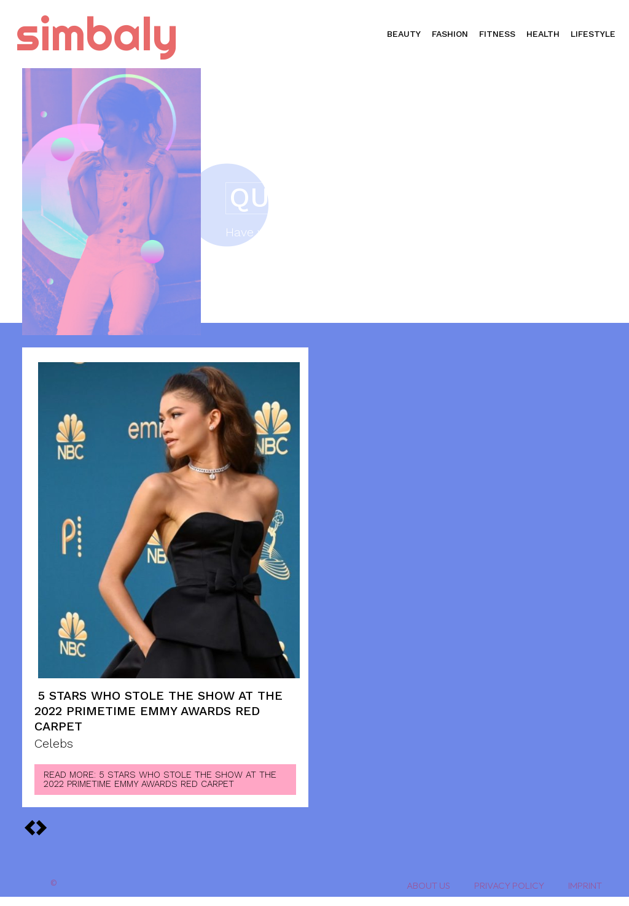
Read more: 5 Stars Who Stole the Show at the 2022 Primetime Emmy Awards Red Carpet (160, 779)
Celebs (53, 744)
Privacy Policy (509, 885)
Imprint (585, 885)
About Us (428, 885)
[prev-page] (41, 827)
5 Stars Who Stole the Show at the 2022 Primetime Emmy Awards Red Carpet (158, 711)
